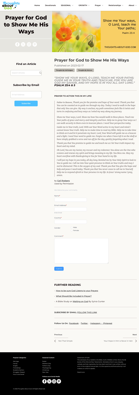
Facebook (74, 323)
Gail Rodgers (63, 181)
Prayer (99, 5)
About (133, 5)
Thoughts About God (25, 389)
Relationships (116, 5)
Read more (81, 372)
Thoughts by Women (85, 70)
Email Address (60, 205)
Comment (58, 236)
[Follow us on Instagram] (29, 44)
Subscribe (26, 103)
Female (75, 230)
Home (37, 5)
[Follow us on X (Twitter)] (23, 44)
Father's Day (46, 365)
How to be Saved (18, 374)
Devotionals (50, 5)
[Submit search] (40, 73)
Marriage (16, 361)
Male (74, 227)
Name (57, 196)
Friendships (17, 368)
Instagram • (96, 323)
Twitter (84, 323)
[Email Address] (26, 94)
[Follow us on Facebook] (17, 44)
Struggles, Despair (19, 372)
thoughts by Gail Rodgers (64, 70)
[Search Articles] (25, 73)
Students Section (18, 370)
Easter (44, 361)
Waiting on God (80, 301)
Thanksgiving (46, 368)
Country (58, 218)
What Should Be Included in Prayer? (74, 296)
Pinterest (107, 323)
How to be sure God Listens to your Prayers (77, 291)
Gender (57, 228)
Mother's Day (46, 363)
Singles (15, 365)
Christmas (45, 370)
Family (15, 363)
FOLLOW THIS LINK (87, 312)
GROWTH (84, 5)
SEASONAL (67, 5)
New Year (45, 372)
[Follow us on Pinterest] (35, 44)
